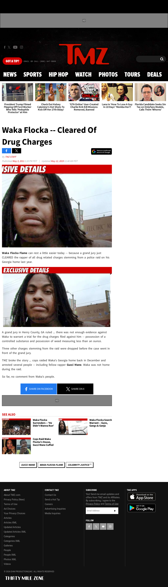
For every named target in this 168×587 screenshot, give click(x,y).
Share (38, 389)
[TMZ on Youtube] (15, 47)
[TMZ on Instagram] (21, 47)
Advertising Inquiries (55, 508)
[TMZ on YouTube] (103, 526)
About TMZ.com (12, 495)
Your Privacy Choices (14, 513)
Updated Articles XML (15, 531)
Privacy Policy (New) (14, 499)
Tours (132, 75)
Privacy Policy (93, 504)
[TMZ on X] (9, 47)
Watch (83, 75)
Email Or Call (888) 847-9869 (40, 61)
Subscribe (115, 510)
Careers (49, 504)
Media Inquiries (52, 513)
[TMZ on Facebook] (4, 47)
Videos (7, 564)
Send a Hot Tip (52, 499)
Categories (9, 536)
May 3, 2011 (18, 161)
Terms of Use (10, 504)
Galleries (8, 545)
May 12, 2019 (57, 161)
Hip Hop (58, 75)
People (7, 550)
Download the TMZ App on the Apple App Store (142, 497)
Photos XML (10, 559)
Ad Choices (9, 508)
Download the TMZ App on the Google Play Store (142, 508)
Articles (8, 518)
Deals (154, 75)
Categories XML (12, 541)
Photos (108, 75)
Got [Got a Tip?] (12, 61)
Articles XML (10, 522)
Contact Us (50, 495)
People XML (10, 554)
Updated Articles (12, 527)
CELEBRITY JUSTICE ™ (79, 464)
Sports (32, 75)
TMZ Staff (10, 156)
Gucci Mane (28, 464)
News (10, 75)
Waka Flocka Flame (51, 464)
